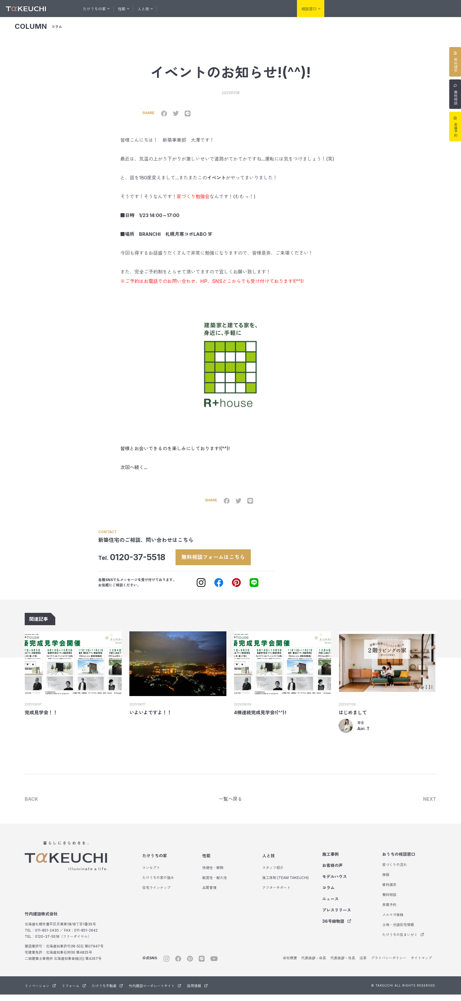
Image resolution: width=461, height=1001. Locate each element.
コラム (256, 8)
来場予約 (389, 911)
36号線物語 (336, 927)
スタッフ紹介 (272, 874)
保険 (385, 881)
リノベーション (359, 9)
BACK (31, 805)
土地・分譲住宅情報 (398, 931)
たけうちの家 (154, 862)
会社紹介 (278, 8)
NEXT (429, 805)
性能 (206, 862)
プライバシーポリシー (388, 964)
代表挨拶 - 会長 (313, 964)
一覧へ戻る (230, 805)
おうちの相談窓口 (398, 860)
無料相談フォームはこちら (220, 561)
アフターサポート (276, 894)
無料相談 (389, 901)
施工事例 (174, 8)
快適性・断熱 (212, 874)
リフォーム (389, 9)
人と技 (268, 862)
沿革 (363, 964)
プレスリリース (336, 916)
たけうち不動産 (418, 9)
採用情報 (197, 992)
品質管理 (209, 894)
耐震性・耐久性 (214, 884)
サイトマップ (421, 964)
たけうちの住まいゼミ (403, 941)
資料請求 (389, 891)
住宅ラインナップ (156, 894)
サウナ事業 (446, 9)
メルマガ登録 (392, 921)
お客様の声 (200, 8)
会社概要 (290, 964)
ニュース (330, 905)
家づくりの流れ (394, 871)
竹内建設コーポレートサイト (155, 992)
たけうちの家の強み (158, 884)
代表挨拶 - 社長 (342, 964)
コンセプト (151, 874)
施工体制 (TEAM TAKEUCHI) (285, 884)
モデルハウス (230, 8)
